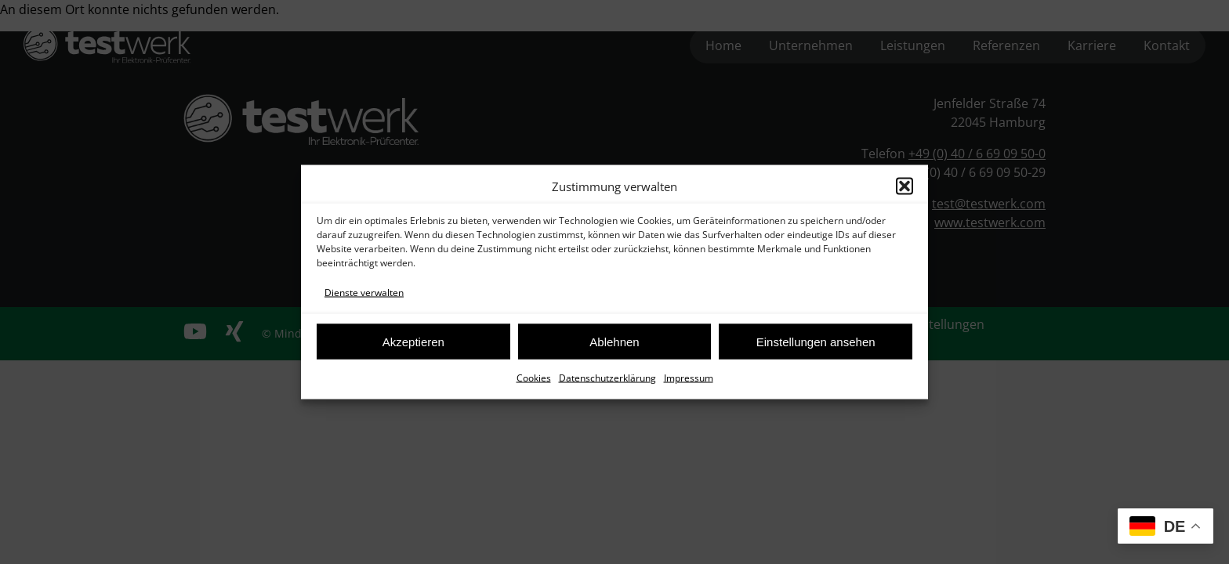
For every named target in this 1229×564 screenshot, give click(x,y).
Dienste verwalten (364, 292)
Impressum (688, 378)
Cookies (534, 378)
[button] (904, 186)
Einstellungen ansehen (816, 341)
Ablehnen (614, 341)
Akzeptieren (413, 341)
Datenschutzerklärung (607, 378)
